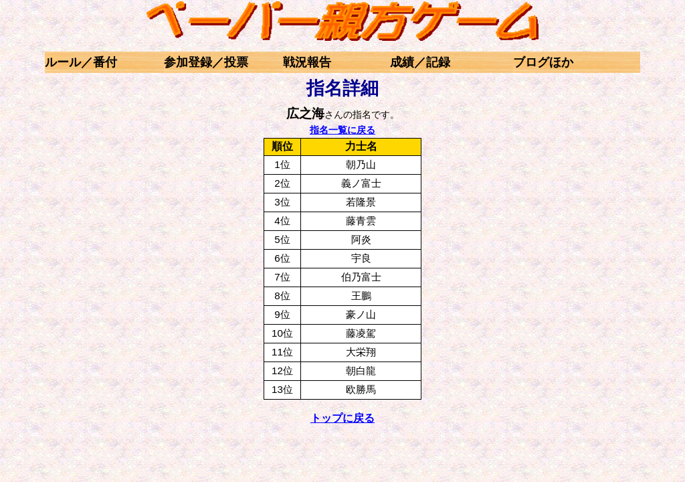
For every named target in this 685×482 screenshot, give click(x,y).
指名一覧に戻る (342, 130)
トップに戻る (342, 418)
